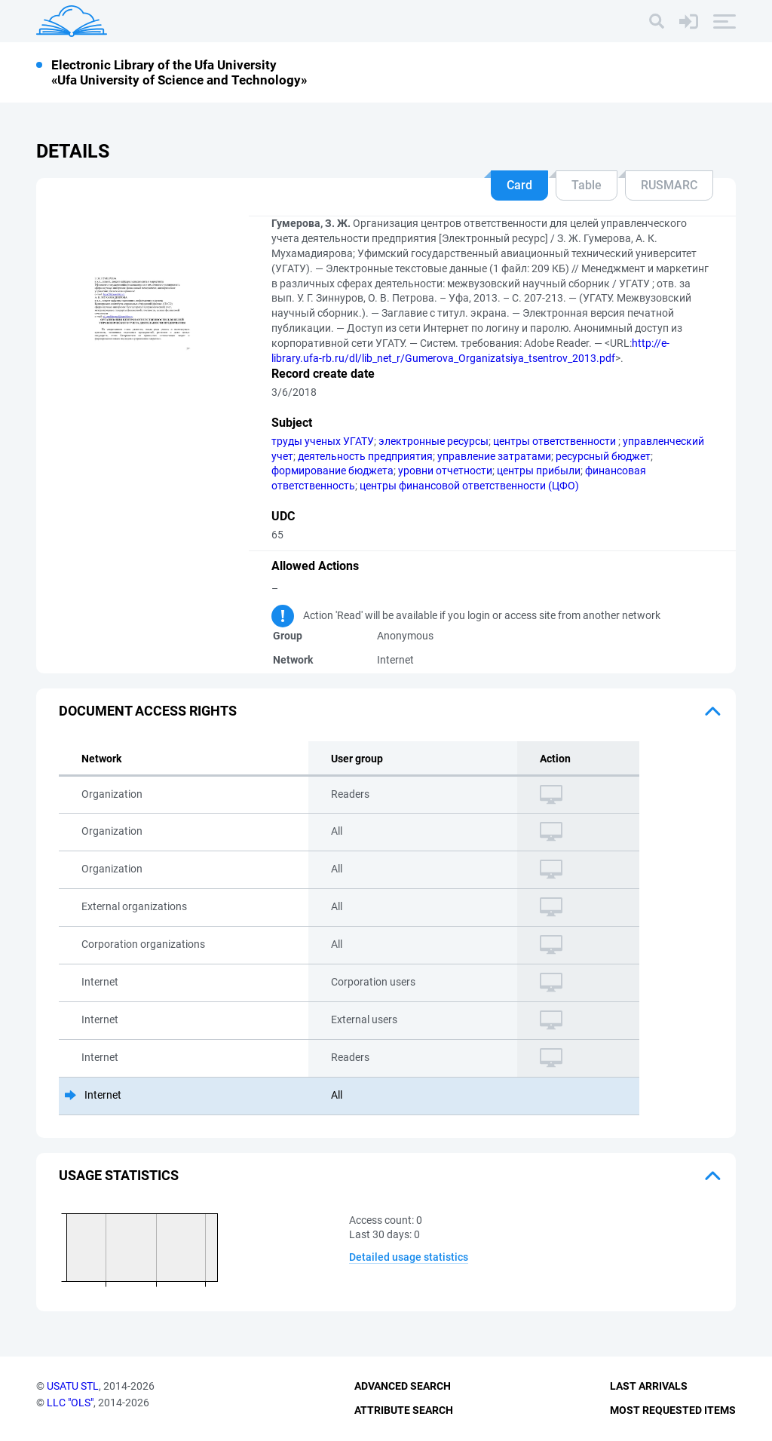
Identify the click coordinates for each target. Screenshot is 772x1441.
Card (519, 185)
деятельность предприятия (365, 456)
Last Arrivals (649, 1386)
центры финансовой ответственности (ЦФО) (469, 486)
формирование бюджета (332, 470)
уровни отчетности (445, 470)
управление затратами (494, 456)
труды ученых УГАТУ (322, 441)
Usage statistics (119, 1175)
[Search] (656, 21)
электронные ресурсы (433, 441)
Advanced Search (402, 1386)
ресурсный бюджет (603, 456)
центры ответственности (555, 441)
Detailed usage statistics (408, 1257)
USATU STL (73, 1386)
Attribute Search (403, 1410)
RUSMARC (669, 185)
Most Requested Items (673, 1410)
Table (586, 185)
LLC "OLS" (70, 1403)
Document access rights (148, 711)
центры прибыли (539, 470)
